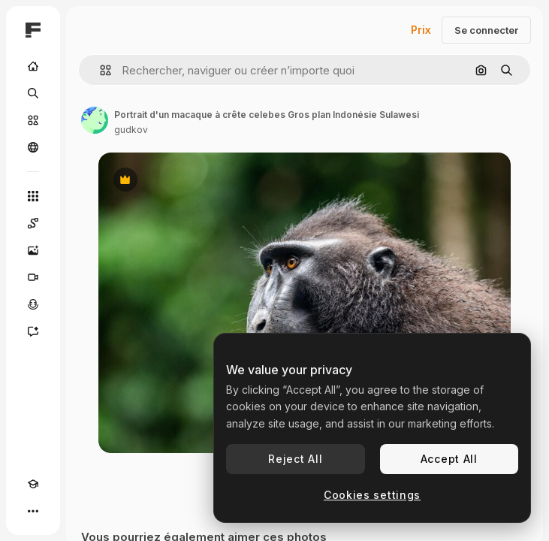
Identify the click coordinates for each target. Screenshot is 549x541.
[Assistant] (33, 331)
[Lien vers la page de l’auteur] (94, 120)
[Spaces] (33, 223)
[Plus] (33, 511)
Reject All (295, 458)
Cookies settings (372, 494)
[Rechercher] (33, 93)
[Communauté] (33, 147)
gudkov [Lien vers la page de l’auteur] (131, 129)
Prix (421, 29)
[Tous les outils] (33, 196)
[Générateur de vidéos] (33, 277)
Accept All (449, 458)
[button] (99, 70)
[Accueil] (33, 66)
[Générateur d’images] (33, 250)
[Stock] (33, 120)
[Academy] (33, 484)
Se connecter (486, 30)
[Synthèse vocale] (33, 304)
